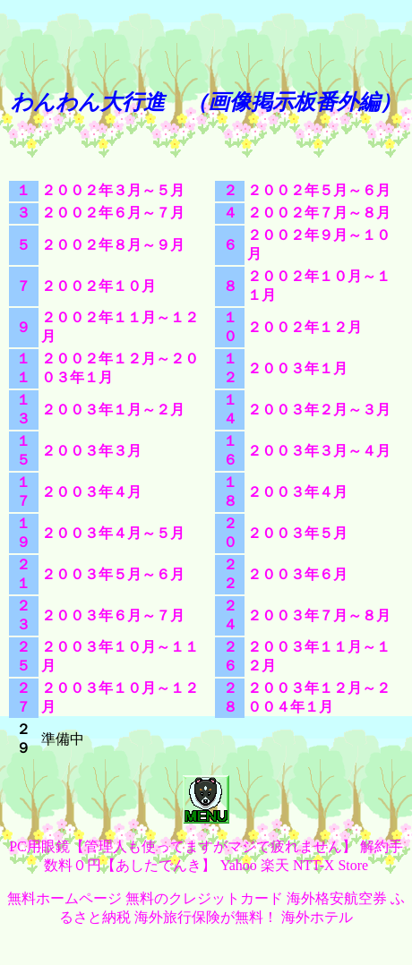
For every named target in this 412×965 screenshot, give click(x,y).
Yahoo (238, 865)
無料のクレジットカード (204, 898)
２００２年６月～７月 (113, 212)
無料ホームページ (64, 898)
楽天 (275, 865)
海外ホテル (317, 917)
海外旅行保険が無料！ (206, 917)
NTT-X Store (330, 865)
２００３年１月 (297, 368)
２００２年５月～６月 (319, 190)
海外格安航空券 (337, 898)
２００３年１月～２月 (113, 409)
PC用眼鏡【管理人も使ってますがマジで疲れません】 (182, 846)
